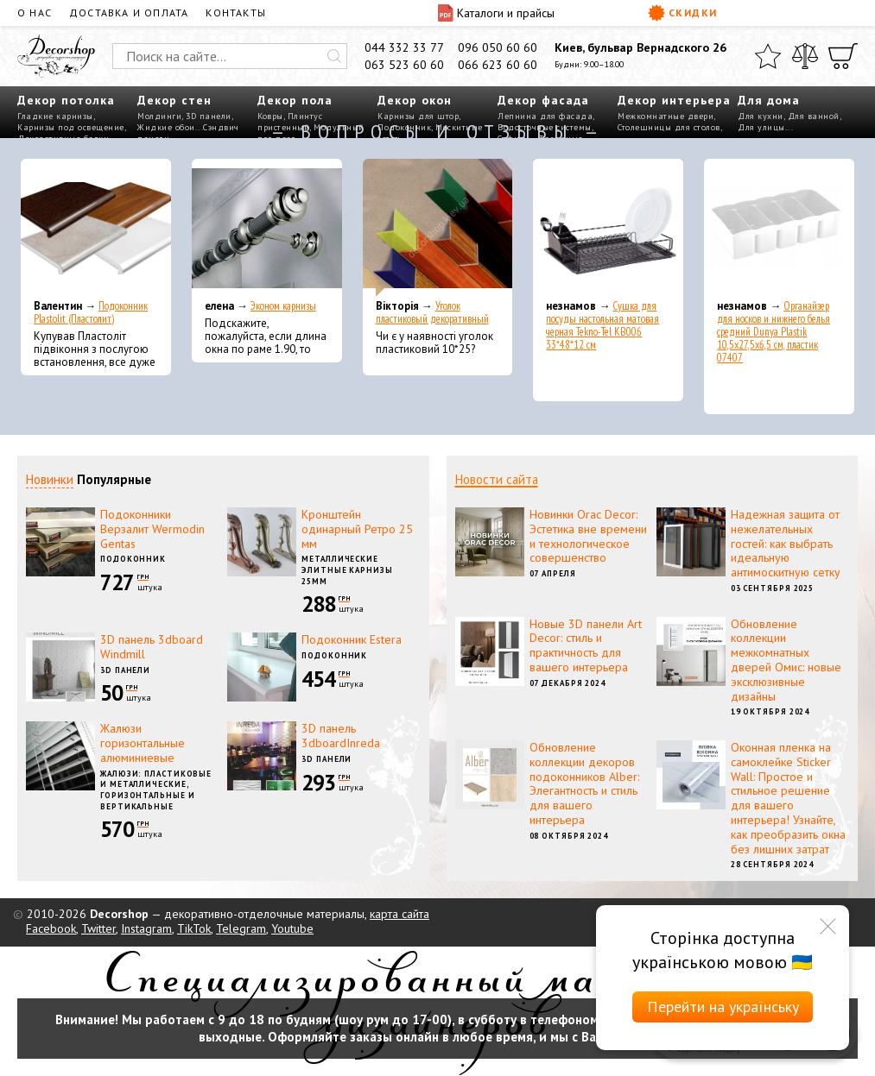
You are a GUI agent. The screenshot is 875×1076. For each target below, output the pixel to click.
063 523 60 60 (404, 64)
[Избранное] (768, 56)
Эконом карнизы (283, 306)
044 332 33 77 (404, 47)
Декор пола (295, 100)
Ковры (270, 116)
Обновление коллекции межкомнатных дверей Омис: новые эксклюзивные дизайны (786, 660)
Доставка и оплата (128, 12)
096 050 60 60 (497, 47)
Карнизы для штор (418, 116)
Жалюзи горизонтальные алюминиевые (142, 742)
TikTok (194, 928)
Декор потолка (66, 100)
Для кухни (760, 116)
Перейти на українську (723, 1006)
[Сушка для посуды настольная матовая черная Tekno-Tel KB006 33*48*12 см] (608, 228)
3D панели (208, 116)
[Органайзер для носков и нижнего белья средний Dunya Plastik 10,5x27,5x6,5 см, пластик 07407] (779, 228)
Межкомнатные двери (665, 116)
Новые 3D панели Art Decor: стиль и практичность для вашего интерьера (585, 645)
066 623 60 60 (497, 64)
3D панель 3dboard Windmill (151, 647)
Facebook (51, 928)
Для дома (769, 100)
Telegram (241, 928)
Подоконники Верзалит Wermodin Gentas (152, 529)
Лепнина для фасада (545, 116)
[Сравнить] (805, 56)
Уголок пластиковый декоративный (432, 312)
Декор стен (174, 100)
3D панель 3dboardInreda (340, 735)
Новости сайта (496, 479)
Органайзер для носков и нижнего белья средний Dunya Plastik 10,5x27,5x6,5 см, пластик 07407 (773, 332)
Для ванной (814, 116)
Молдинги (159, 116)
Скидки (683, 13)
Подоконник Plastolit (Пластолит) (91, 312)
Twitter (98, 928)
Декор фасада (543, 100)
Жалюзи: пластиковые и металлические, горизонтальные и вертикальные (156, 790)
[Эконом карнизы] (267, 228)
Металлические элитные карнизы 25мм (347, 569)
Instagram (146, 928)
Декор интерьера (674, 100)
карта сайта (399, 914)
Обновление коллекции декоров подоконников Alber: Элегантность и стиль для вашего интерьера (584, 783)
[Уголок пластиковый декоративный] (438, 228)
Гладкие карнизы (55, 116)
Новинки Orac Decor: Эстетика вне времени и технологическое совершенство (588, 536)
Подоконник (133, 558)
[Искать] (334, 56)
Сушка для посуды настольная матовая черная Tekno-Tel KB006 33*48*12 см (602, 325)
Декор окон (414, 100)
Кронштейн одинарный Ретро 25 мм (357, 529)
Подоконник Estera (351, 639)
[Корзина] (843, 56)
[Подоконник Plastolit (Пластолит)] (96, 228)
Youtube (292, 928)
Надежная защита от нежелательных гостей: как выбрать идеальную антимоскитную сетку (785, 543)
